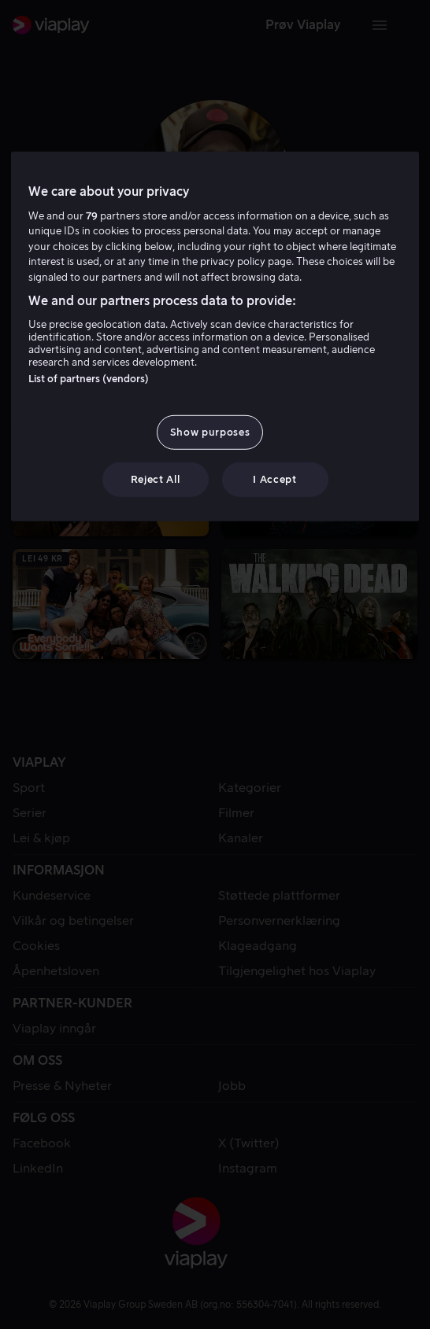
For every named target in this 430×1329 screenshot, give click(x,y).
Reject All (155, 479)
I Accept (274, 479)
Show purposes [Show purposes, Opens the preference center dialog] (210, 432)
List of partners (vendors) (88, 379)
